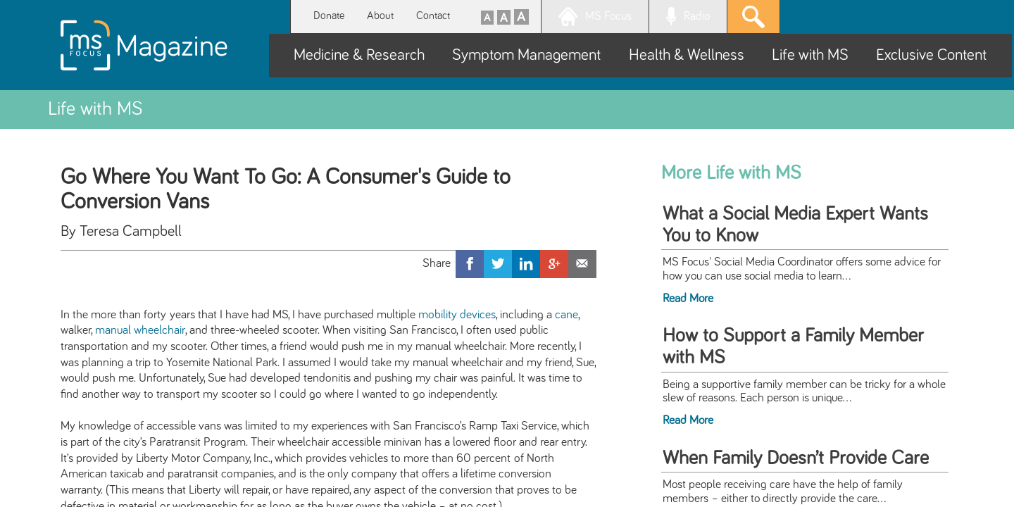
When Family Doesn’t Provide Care (796, 458)
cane (566, 314)
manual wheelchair (140, 330)
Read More (688, 298)
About (380, 16)
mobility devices (457, 314)
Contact (433, 16)
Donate (328, 16)
